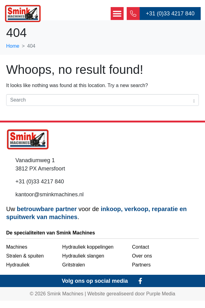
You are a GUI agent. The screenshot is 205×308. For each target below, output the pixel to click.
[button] (116, 13)
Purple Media (160, 301)
